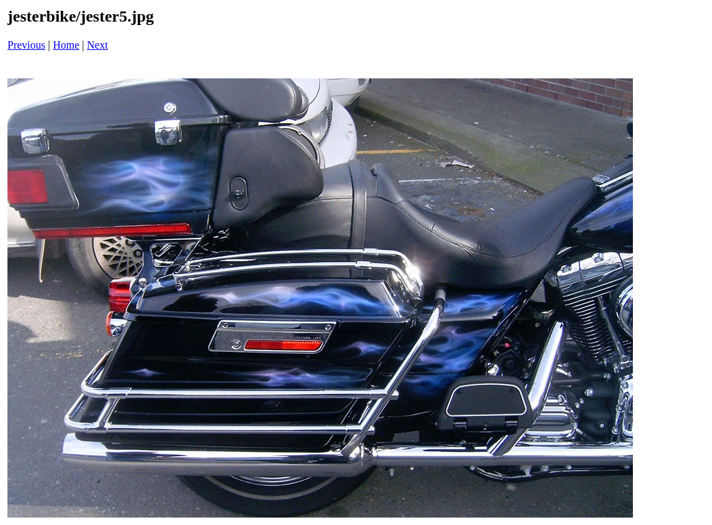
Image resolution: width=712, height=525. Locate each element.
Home (66, 45)
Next (97, 45)
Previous (26, 45)
